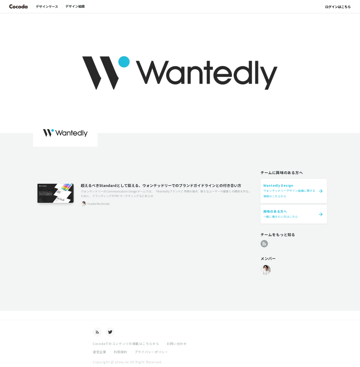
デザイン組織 (75, 6)
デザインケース (47, 6)
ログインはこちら (338, 6)
